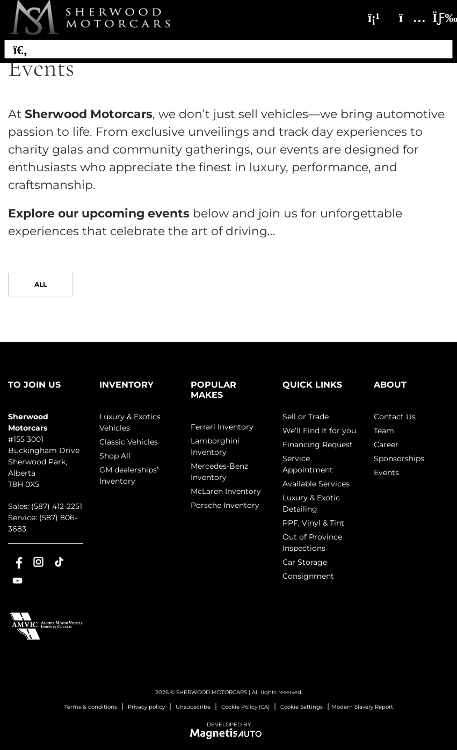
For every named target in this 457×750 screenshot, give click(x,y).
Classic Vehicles (128, 442)
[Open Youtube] (17, 580)
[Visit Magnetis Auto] (228, 733)
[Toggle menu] (436, 18)
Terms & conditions (90, 706)
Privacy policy (146, 706)
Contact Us (395, 416)
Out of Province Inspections (312, 542)
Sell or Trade (305, 416)
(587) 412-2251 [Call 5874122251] (56, 506)
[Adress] (407, 18)
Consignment (308, 576)
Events (386, 472)
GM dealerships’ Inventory (128, 475)
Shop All (114, 456)
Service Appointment (307, 464)
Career (386, 444)
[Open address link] (43, 461)
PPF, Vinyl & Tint (313, 523)
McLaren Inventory (226, 491)
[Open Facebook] (17, 562)
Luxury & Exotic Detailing (311, 503)
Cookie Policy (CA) (245, 706)
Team (384, 430)
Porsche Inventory (225, 505)
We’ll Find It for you (319, 430)
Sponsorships (399, 458)
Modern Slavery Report (362, 706)
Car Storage (304, 562)
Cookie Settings (301, 706)
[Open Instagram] (38, 562)
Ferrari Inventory (222, 427)
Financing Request (317, 444)
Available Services (316, 484)
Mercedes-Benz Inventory (219, 471)
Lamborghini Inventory (215, 446)
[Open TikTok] (59, 562)
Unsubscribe (193, 706)
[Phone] (373, 18)
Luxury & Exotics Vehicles (130, 422)
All (40, 284)
